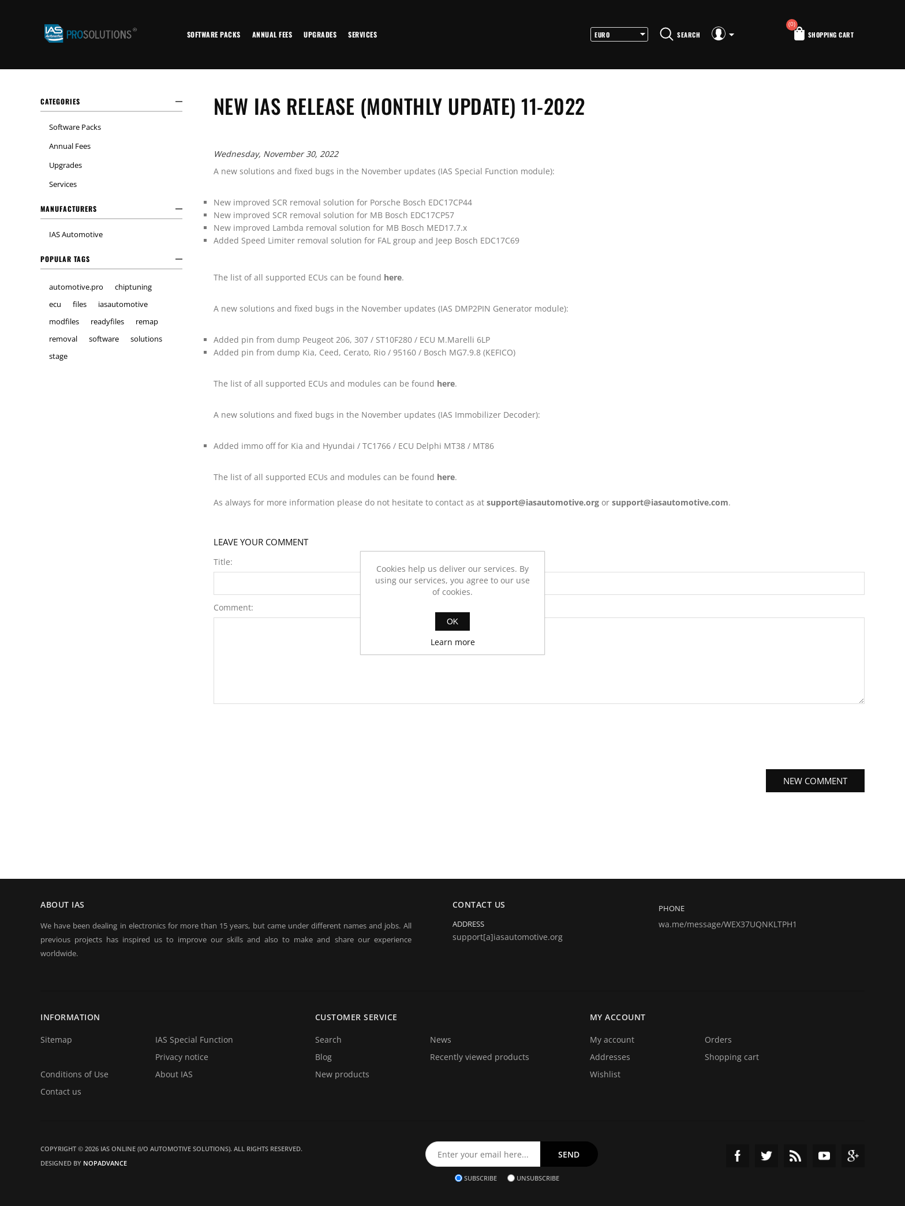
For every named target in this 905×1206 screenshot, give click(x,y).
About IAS (174, 1074)
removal (63, 339)
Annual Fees (272, 34)
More (398, 34)
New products (342, 1074)
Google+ (853, 1155)
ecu (55, 304)
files (80, 304)
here (393, 277)
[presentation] (539, 735)
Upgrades (320, 34)
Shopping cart (732, 1056)
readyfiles (107, 321)
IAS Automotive (76, 234)
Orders (718, 1039)
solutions (146, 339)
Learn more (453, 641)
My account (612, 1039)
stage (58, 356)
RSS (795, 1155)
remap (147, 321)
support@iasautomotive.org (543, 502)
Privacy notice (181, 1056)
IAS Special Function (194, 1039)
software (104, 339)
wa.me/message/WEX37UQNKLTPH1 (728, 924)
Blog (323, 1056)
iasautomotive (123, 304)
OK (452, 621)
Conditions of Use (74, 1074)
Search (328, 1039)
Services (362, 34)
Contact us (60, 1091)
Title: (223, 562)
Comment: (233, 608)
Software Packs (214, 34)
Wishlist (605, 1074)
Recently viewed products (479, 1056)
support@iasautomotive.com (670, 502)
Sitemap (56, 1039)
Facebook (737, 1155)
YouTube (824, 1155)
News (440, 1039)
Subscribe (480, 1178)
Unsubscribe (538, 1178)
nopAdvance (105, 1163)
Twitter (766, 1155)
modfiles (64, 321)
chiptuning (133, 287)
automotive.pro (76, 287)
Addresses (610, 1056)
